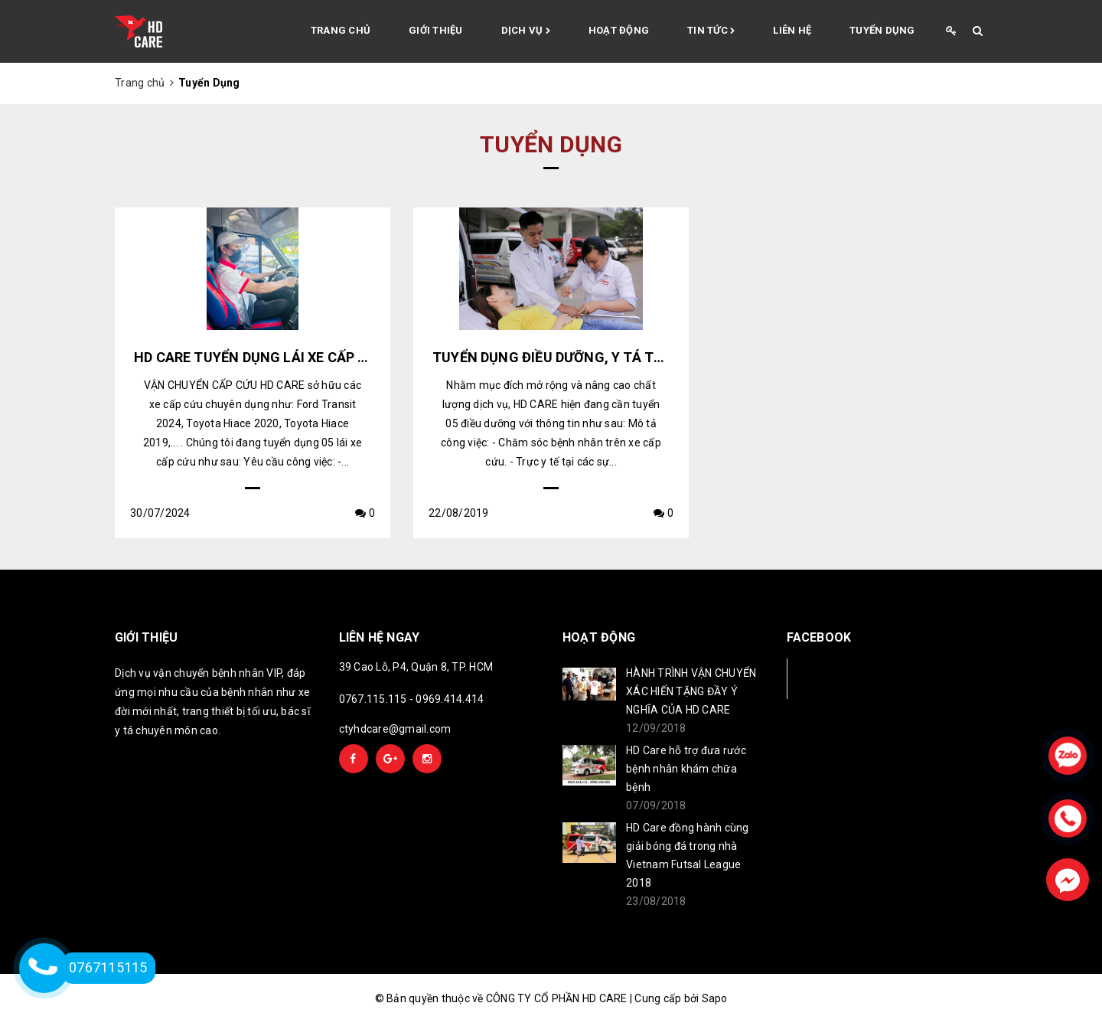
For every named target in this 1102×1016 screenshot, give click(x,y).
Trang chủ (340, 30)
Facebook (837, 678)
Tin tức (711, 31)
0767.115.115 (373, 699)
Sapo (715, 998)
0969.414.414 (450, 699)
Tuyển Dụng (882, 30)
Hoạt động (618, 30)
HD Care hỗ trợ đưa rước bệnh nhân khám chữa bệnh (686, 768)
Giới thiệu (436, 30)
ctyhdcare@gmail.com (395, 729)
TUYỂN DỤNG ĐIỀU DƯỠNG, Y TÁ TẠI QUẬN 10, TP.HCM (609, 357)
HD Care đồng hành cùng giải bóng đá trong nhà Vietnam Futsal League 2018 (687, 855)
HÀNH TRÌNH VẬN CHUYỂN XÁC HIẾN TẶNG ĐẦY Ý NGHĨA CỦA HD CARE (691, 691)
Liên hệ (792, 30)
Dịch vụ (525, 31)
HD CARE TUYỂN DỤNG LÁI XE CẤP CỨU (260, 357)
